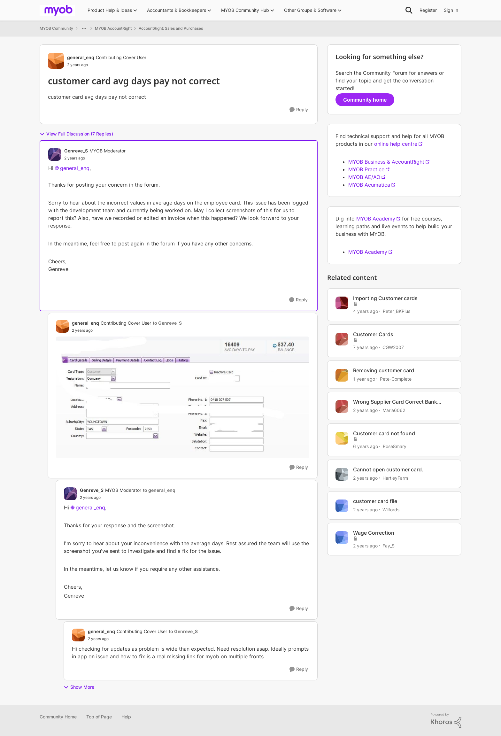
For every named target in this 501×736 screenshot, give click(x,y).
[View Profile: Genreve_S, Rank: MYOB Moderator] (54, 154)
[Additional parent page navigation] (84, 28)
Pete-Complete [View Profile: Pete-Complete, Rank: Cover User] (396, 378)
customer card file (375, 501)
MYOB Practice (366, 169)
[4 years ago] (365, 311)
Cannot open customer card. (388, 469)
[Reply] (298, 109)
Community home (365, 100)
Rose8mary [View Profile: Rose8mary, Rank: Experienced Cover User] (394, 446)
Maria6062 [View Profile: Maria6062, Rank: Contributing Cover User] (393, 410)
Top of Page (99, 716)
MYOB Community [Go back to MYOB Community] (56, 28)
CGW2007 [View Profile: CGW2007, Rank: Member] (393, 347)
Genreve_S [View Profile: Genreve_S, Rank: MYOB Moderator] (76, 150)
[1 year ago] (364, 378)
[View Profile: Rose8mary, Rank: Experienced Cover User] (341, 438)
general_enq (74, 168)
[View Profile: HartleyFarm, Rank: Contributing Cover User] (341, 474)
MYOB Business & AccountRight (386, 162)
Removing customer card (383, 370)
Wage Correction (373, 533)
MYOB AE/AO (364, 177)
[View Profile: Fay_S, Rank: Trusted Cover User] (341, 537)
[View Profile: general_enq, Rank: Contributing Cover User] (56, 61)
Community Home (58, 716)
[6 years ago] (365, 446)
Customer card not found (384, 433)
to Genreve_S (167, 323)
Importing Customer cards (385, 298)
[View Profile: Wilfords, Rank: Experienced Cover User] (341, 506)
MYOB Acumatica (369, 185)
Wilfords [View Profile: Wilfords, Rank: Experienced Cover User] (390, 509)
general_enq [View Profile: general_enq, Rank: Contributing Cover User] (80, 57)
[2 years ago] (365, 410)
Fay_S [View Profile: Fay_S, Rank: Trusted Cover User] (388, 545)
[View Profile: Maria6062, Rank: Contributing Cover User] (341, 406)
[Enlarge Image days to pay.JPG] (182, 398)
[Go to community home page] (57, 10)
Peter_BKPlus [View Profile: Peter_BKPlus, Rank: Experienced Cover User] (396, 311)
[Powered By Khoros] (446, 720)
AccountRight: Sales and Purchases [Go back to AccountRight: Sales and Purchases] (171, 28)
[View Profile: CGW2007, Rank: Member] (341, 339)
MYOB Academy (375, 218)
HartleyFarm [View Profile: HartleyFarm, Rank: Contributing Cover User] (395, 478)
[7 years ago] (365, 347)
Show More (79, 687)
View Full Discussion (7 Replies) (76, 134)
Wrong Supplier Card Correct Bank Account (395, 402)
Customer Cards (373, 334)
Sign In (451, 10)
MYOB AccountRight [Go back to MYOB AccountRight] (113, 28)
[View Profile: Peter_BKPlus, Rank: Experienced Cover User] (341, 303)
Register (428, 10)
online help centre (395, 144)
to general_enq (159, 490)
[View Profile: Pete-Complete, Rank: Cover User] (341, 375)
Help (126, 716)
